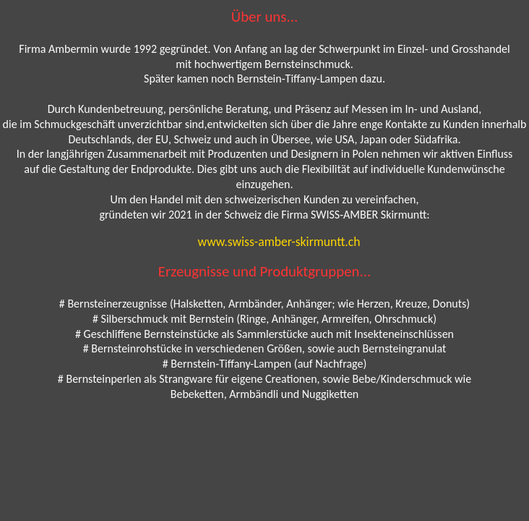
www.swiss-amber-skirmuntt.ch (279, 242)
